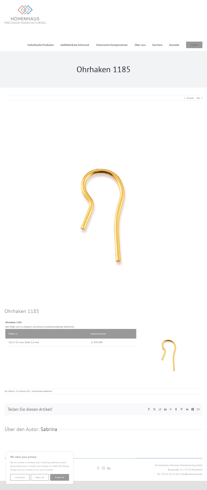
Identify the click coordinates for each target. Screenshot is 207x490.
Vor (198, 97)
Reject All (40, 477)
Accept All (59, 477)
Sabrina (11, 391)
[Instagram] (103, 468)
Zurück (190, 97)
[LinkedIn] (108, 468)
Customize (20, 477)
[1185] (103, 209)
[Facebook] (98, 468)
